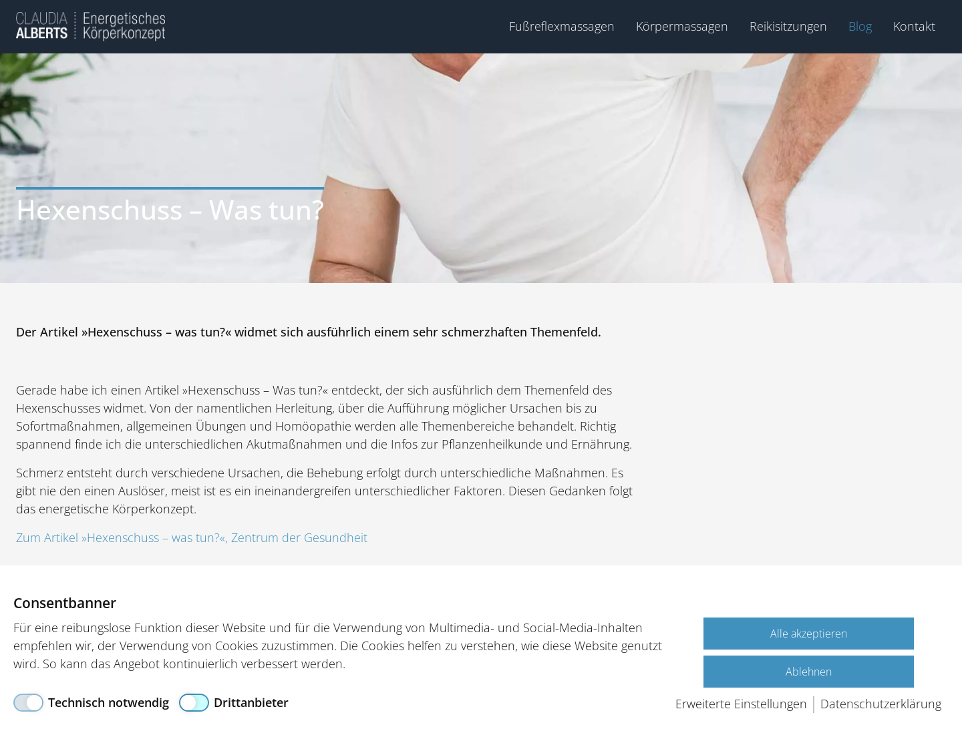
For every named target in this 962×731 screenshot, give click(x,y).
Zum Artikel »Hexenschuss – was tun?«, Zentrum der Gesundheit (191, 537)
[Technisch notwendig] (91, 703)
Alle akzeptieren (808, 633)
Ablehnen (809, 671)
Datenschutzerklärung (880, 704)
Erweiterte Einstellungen (741, 704)
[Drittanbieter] (234, 703)
